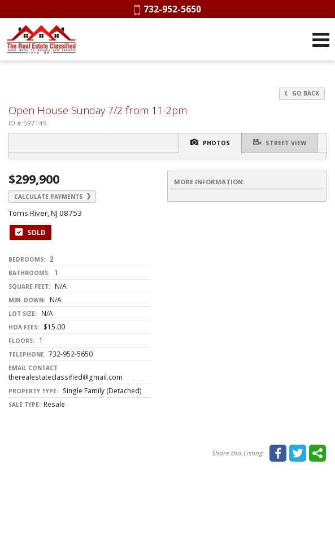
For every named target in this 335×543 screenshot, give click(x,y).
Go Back (302, 93)
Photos (210, 142)
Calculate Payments (52, 197)
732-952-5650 (167, 9)
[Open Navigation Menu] (320, 39)
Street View (279, 142)
